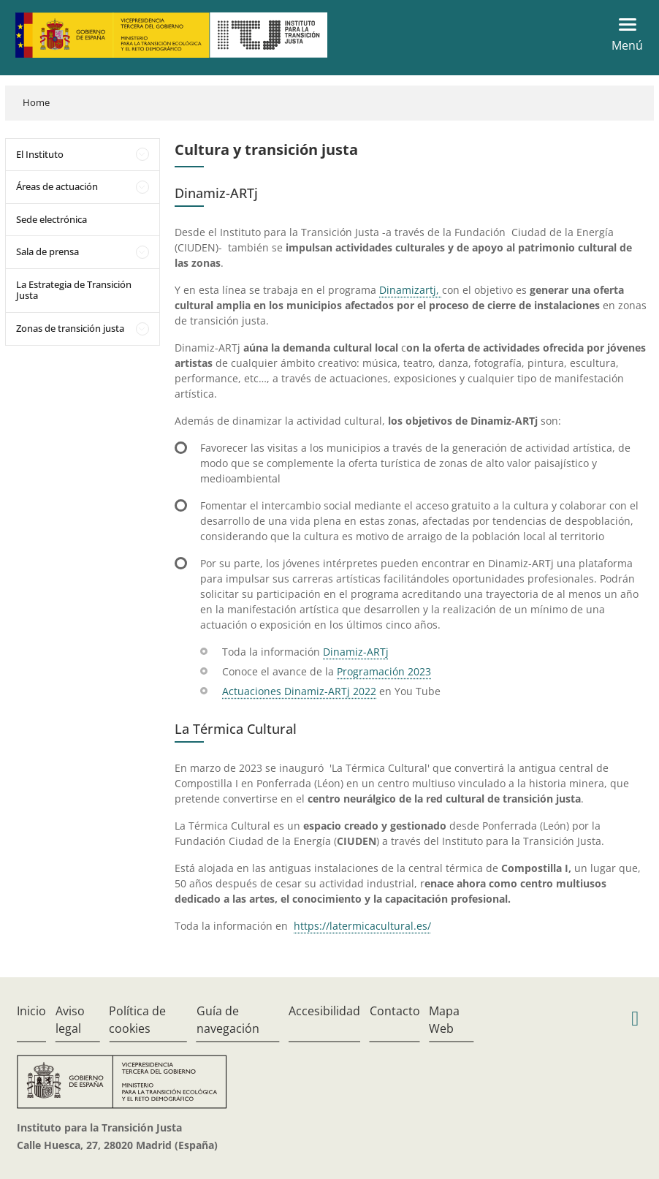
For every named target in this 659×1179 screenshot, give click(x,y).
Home (36, 102)
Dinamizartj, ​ (410, 290)
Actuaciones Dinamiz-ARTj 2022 (299, 691)
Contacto (395, 1011)
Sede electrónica (51, 219)
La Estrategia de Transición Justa (74, 290)
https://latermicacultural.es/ (362, 926)
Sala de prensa (47, 251)
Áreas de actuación (57, 186)
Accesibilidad (324, 1011)
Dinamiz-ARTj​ (356, 652)
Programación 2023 (384, 671)
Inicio (31, 1011)
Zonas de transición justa (70, 328)
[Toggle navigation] (623, 35)
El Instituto (40, 154)
